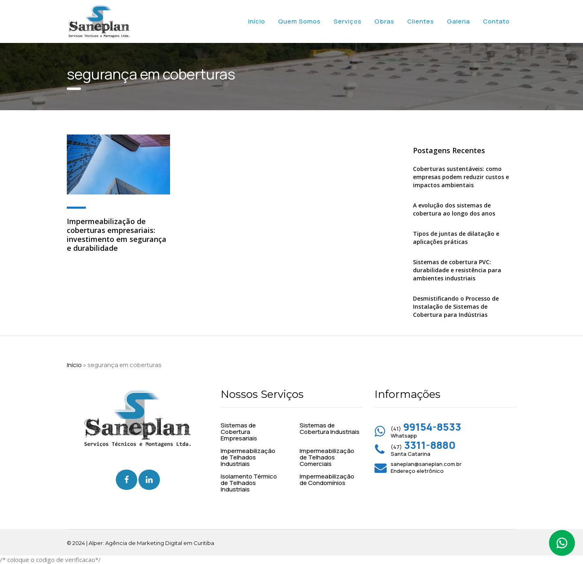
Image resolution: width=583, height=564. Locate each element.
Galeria (458, 21)
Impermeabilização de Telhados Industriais (248, 457)
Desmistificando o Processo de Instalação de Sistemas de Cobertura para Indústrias (456, 306)
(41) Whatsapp (426, 432)
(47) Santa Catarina (423, 450)
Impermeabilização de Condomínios (327, 479)
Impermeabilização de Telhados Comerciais (327, 457)
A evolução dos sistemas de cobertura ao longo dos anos (454, 209)
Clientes (420, 21)
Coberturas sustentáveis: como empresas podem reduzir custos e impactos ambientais (461, 177)
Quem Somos (299, 21)
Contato (496, 21)
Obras (384, 21)
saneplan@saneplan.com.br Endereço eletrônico (426, 467)
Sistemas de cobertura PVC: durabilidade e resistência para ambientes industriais (457, 270)
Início (256, 21)
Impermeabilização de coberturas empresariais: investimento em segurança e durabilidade (116, 234)
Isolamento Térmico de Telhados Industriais (249, 483)
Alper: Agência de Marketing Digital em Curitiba (151, 543)
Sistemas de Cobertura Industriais (330, 428)
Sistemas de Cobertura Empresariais (239, 432)
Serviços (348, 21)
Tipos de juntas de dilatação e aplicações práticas (456, 238)
